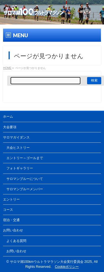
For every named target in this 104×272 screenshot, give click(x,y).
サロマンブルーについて (24, 179)
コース (8, 210)
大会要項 (9, 127)
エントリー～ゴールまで (24, 158)
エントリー (11, 199)
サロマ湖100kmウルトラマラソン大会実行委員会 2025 (51, 262)
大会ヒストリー (18, 148)
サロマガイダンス (16, 137)
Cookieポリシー (67, 267)
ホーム (8, 116)
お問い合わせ (13, 230)
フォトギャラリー (19, 168)
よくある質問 (16, 241)
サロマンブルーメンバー (24, 189)
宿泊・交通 (11, 220)
